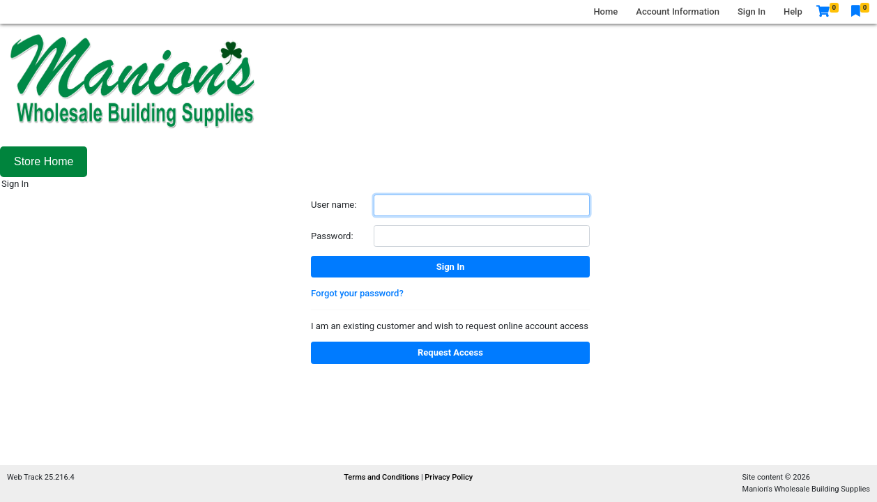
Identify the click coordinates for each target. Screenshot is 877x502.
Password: (332, 236)
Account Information (677, 11)
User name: (333, 204)
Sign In (751, 11)
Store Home (43, 161)
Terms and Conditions (382, 477)
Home (605, 11)
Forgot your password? (357, 293)
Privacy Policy (449, 477)
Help (793, 11)
